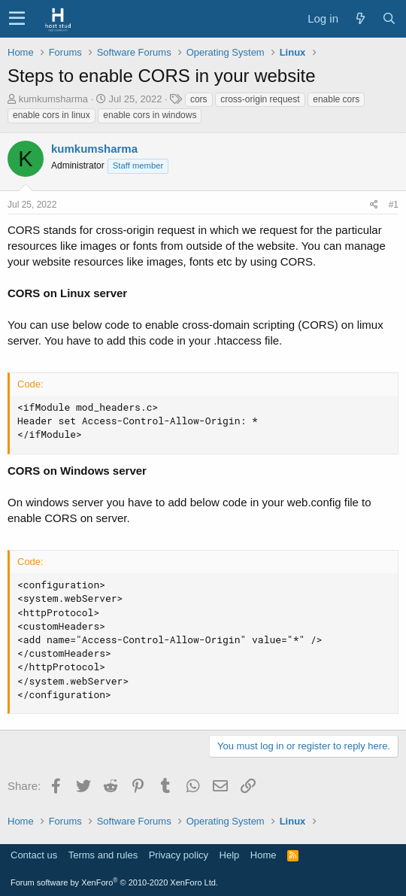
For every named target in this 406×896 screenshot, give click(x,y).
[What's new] (360, 18)
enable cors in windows (149, 115)
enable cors (336, 99)
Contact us (34, 855)
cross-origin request (259, 99)
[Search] (388, 18)
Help (230, 855)
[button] (17, 19)
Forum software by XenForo (114, 882)
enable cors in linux (51, 115)
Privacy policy (178, 855)
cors (199, 99)
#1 (393, 204)
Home (263, 855)
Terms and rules (103, 855)
